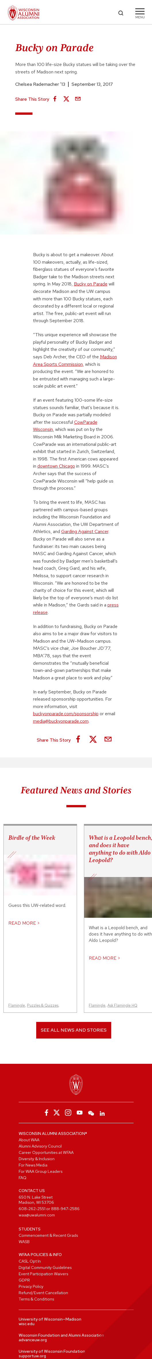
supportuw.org (32, 1355)
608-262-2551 (32, 1208)
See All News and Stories (74, 1030)
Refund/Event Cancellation (43, 1292)
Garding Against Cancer (84, 531)
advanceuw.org (33, 1339)
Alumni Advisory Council (40, 1146)
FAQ (22, 1177)
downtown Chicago (56, 466)
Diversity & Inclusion (37, 1158)
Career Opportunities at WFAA (46, 1152)
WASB (24, 1241)
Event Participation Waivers (43, 1273)
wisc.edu (26, 1323)
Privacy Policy (31, 1286)
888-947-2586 (65, 1208)
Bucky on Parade (90, 284)
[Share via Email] (78, 99)
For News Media (33, 1165)
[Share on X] (66, 99)
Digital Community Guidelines (45, 1267)
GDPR (24, 1280)
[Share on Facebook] (55, 99)
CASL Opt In (30, 1261)
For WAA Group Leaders (40, 1171)
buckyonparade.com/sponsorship (66, 714)
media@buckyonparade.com (60, 721)
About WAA (29, 1139)
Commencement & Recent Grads (48, 1235)
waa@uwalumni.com (37, 1215)
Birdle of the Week (31, 837)
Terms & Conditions (36, 1299)
